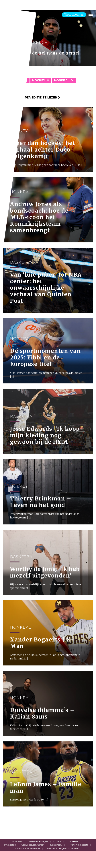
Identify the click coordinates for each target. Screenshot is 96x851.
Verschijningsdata (79, 845)
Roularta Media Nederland (27, 848)
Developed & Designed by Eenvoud (62, 848)
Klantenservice (57, 845)
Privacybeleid (9, 845)
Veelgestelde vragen (38, 841)
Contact (57, 841)
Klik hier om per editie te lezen (31, 97)
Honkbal (61, 80)
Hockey (38, 80)
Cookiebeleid (73, 841)
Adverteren (17, 841)
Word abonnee (73, 14)
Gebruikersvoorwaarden (32, 845)
